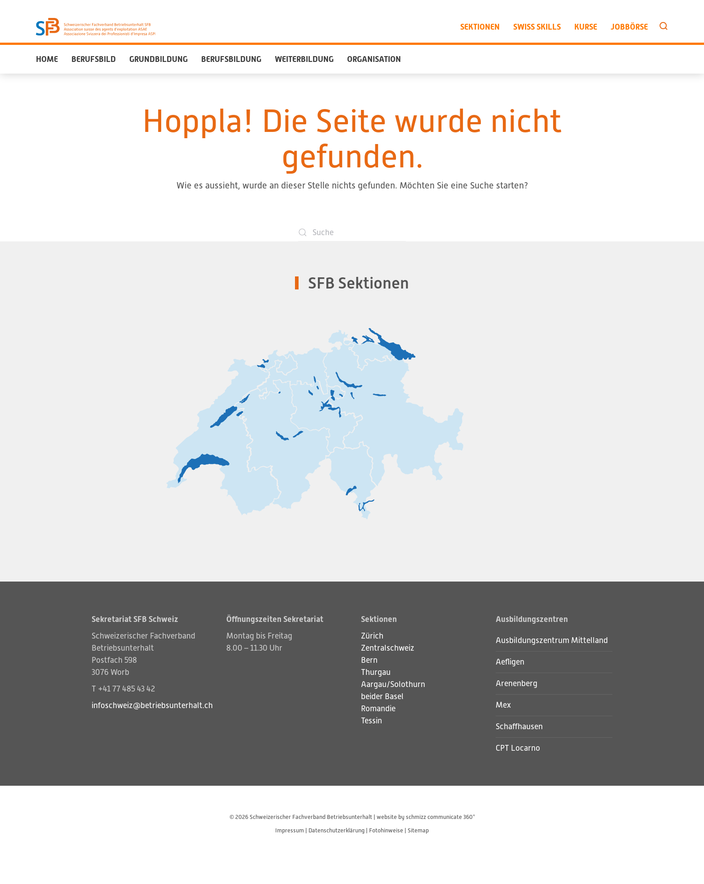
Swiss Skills (537, 26)
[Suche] (352, 232)
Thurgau (376, 672)
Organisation (374, 59)
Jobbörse (629, 26)
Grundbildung (158, 59)
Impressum (289, 830)
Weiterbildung (304, 59)
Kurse (585, 26)
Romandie (378, 708)
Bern (369, 660)
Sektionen (480, 26)
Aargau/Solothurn (393, 684)
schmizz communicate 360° (440, 817)
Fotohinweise (386, 830)
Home (47, 59)
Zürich (372, 635)
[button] (663, 26)
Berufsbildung (231, 59)
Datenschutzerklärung (336, 830)
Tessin (371, 720)
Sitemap (418, 830)
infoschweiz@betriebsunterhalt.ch (152, 705)
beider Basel (382, 696)
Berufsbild (93, 59)
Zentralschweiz (387, 647)
